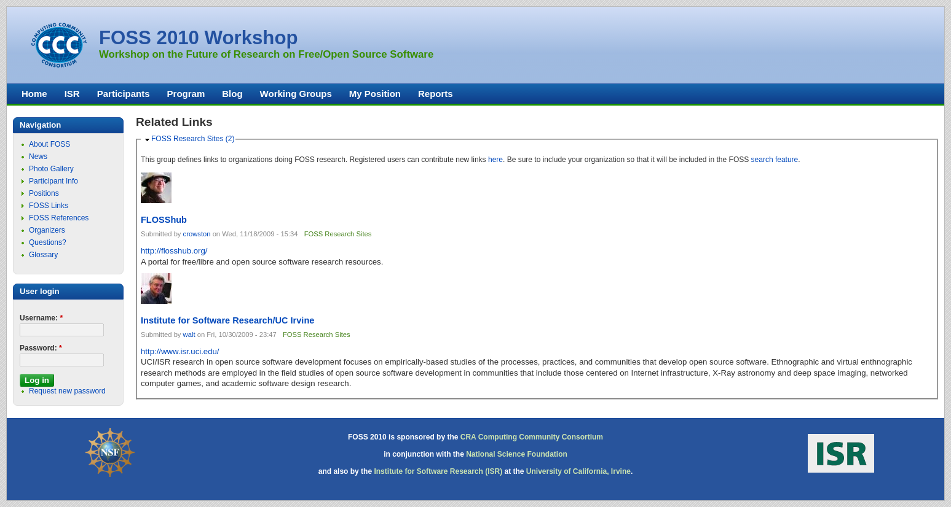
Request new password (67, 391)
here (495, 159)
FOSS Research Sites (338, 234)
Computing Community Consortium (540, 437)
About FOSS (49, 144)
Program (186, 93)
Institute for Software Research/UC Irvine (227, 320)
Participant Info (53, 181)
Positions (44, 193)
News (38, 156)
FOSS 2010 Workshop (198, 37)
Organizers (47, 230)
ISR (72, 93)
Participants (123, 93)
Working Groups (296, 93)
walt (189, 334)
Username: (41, 318)
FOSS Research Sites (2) (192, 138)
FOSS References (59, 218)
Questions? (47, 242)
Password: (41, 348)
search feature (775, 159)
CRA (468, 437)
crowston (197, 234)
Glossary (43, 254)
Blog (232, 93)
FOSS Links (48, 205)
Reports (435, 93)
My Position (375, 93)
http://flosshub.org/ (174, 250)
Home (34, 93)
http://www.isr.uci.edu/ (180, 351)
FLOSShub (164, 220)
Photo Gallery (51, 168)
